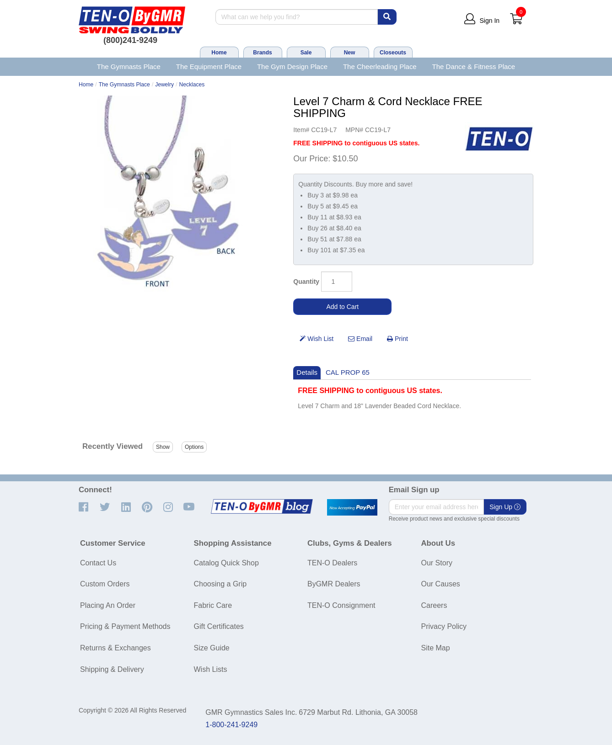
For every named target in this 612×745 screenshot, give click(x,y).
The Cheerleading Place (380, 66)
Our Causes (440, 584)
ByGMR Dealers (333, 584)
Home (218, 52)
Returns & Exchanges (115, 648)
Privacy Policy (444, 626)
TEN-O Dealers (332, 563)
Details (306, 372)
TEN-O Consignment (341, 605)
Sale (306, 52)
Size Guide (212, 648)
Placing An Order (107, 605)
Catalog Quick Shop (226, 563)
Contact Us (98, 563)
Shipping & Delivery (112, 669)
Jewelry (164, 84)
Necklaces (192, 84)
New (349, 52)
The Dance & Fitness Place (473, 66)
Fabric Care (213, 605)
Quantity (306, 281)
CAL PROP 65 (348, 372)
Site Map (435, 648)
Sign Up (505, 507)
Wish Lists (210, 669)
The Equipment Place (209, 66)
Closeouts (393, 52)
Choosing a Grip (220, 584)
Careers (434, 605)
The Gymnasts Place (129, 66)
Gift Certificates (219, 626)
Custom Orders (104, 584)
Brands (262, 52)
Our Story (436, 563)
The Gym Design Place (292, 66)
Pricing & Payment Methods (125, 626)
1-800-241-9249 (231, 725)
